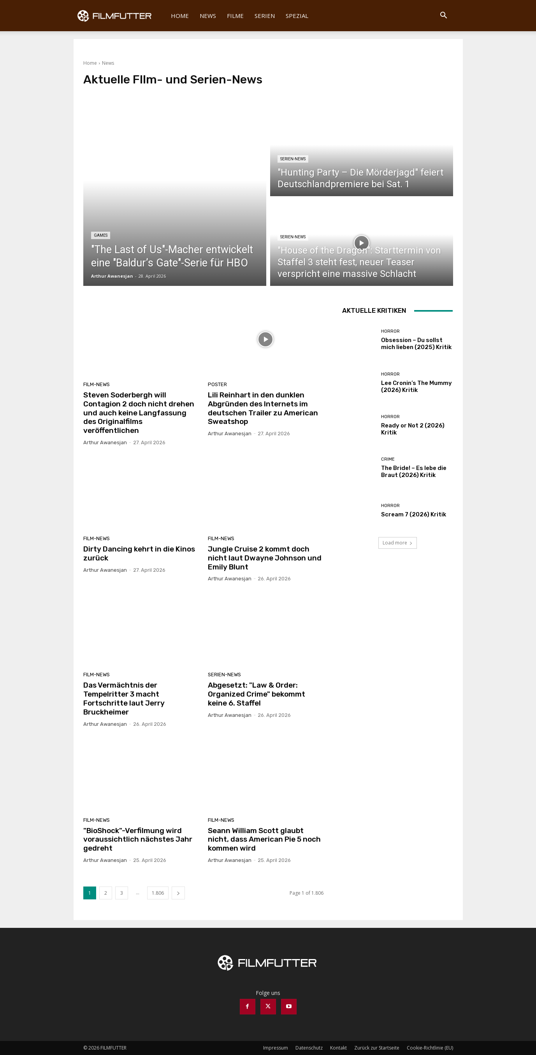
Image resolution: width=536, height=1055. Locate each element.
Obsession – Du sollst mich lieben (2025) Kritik (416, 344)
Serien (265, 16)
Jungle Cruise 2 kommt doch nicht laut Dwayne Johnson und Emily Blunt (265, 557)
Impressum (275, 1047)
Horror (390, 331)
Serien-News (293, 159)
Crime (388, 459)
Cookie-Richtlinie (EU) (430, 1047)
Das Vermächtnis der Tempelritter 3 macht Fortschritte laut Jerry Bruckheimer (124, 698)
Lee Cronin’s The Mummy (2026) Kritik (416, 386)
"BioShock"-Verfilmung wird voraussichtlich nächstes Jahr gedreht (137, 839)
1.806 (158, 893)
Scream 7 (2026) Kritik (413, 514)
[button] (443, 16)
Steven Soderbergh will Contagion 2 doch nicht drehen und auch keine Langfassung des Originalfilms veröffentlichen (138, 412)
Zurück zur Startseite (376, 1047)
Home (180, 16)
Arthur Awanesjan (105, 442)
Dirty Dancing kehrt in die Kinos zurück (139, 553)
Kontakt (338, 1047)
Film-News (96, 384)
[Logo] (120, 15)
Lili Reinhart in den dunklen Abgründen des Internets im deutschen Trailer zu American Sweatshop (263, 408)
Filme (235, 16)
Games (100, 235)
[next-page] (178, 893)
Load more (398, 542)
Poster (217, 384)
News (208, 16)
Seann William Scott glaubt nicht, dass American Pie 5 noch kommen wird (264, 839)
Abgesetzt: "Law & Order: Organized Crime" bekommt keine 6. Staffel (256, 694)
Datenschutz (309, 1047)
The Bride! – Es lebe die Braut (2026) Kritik (413, 472)
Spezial (297, 16)
